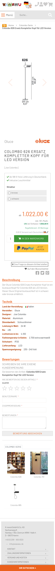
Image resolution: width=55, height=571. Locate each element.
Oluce (8, 141)
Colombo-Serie (26, 25)
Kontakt (11, 549)
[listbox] (27, 196)
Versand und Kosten (17, 557)
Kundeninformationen (18, 562)
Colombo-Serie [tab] (13, 447)
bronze (14, 192)
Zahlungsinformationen (19, 553)
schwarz (15, 198)
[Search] (50, 15)
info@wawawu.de (16, 544)
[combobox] (33, 15)
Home (11, 25)
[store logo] (11, 5)
